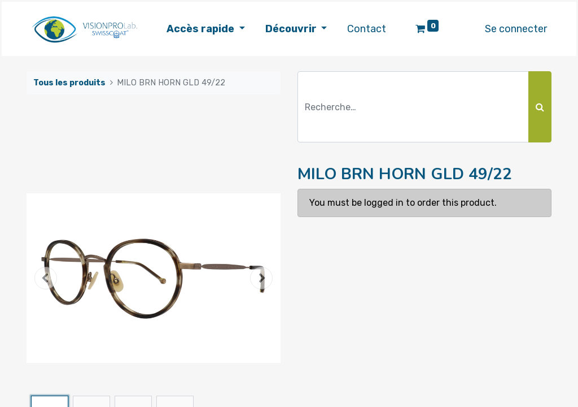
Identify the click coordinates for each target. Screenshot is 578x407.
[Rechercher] (539, 106)
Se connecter (516, 29)
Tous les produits (69, 83)
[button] (46, 278)
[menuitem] (367, 29)
